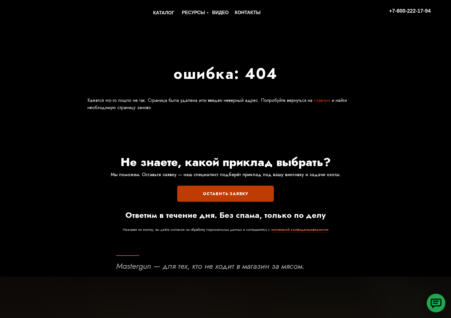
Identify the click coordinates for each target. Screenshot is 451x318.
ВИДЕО (220, 12)
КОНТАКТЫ (248, 12)
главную (321, 100)
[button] (436, 303)
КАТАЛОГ (163, 12)
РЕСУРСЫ (193, 12)
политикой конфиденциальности (299, 229)
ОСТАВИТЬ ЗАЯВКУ (225, 194)
